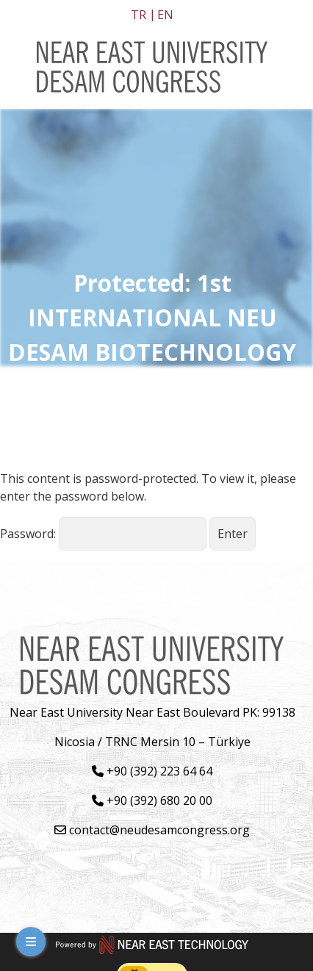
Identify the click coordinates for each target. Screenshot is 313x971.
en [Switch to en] (165, 15)
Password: (103, 534)
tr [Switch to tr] (138, 15)
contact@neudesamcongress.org (152, 830)
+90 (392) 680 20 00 (152, 800)
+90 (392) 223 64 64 (152, 771)
